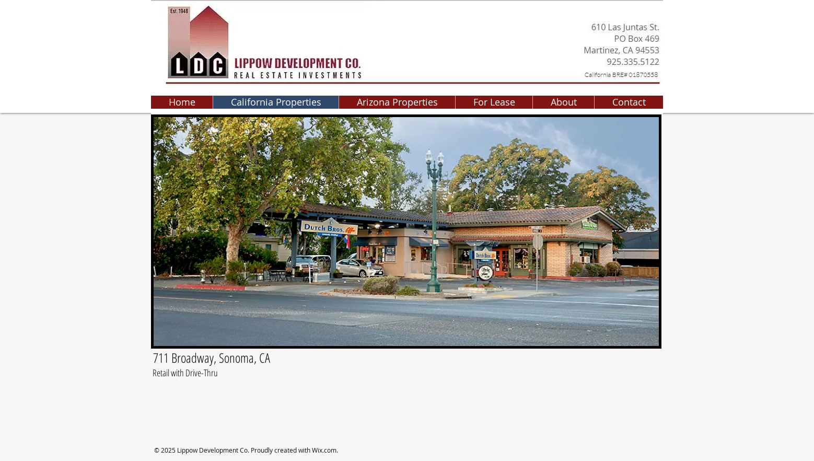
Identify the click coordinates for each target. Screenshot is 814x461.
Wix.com (324, 450)
